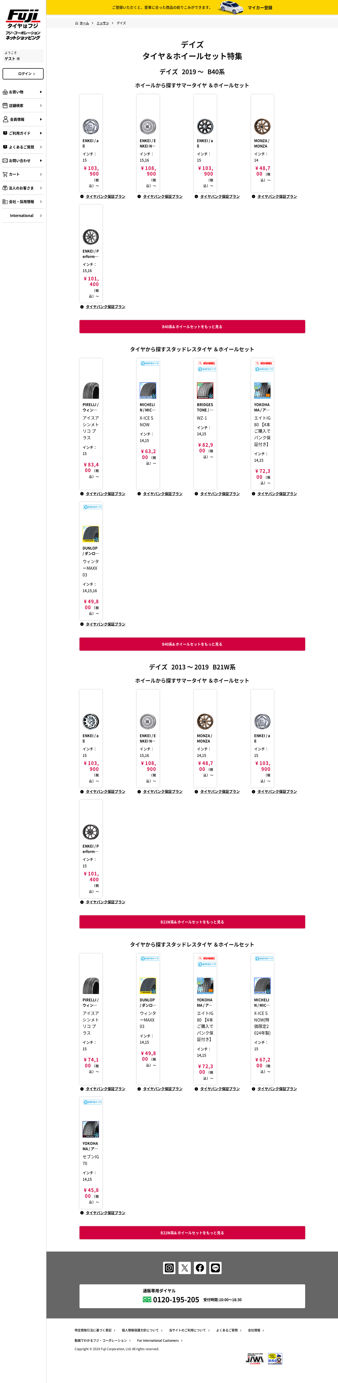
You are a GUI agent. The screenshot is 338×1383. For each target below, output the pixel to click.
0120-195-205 (176, 1300)
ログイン (27, 73)
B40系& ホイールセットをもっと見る (192, 640)
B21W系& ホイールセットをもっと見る (192, 1232)
